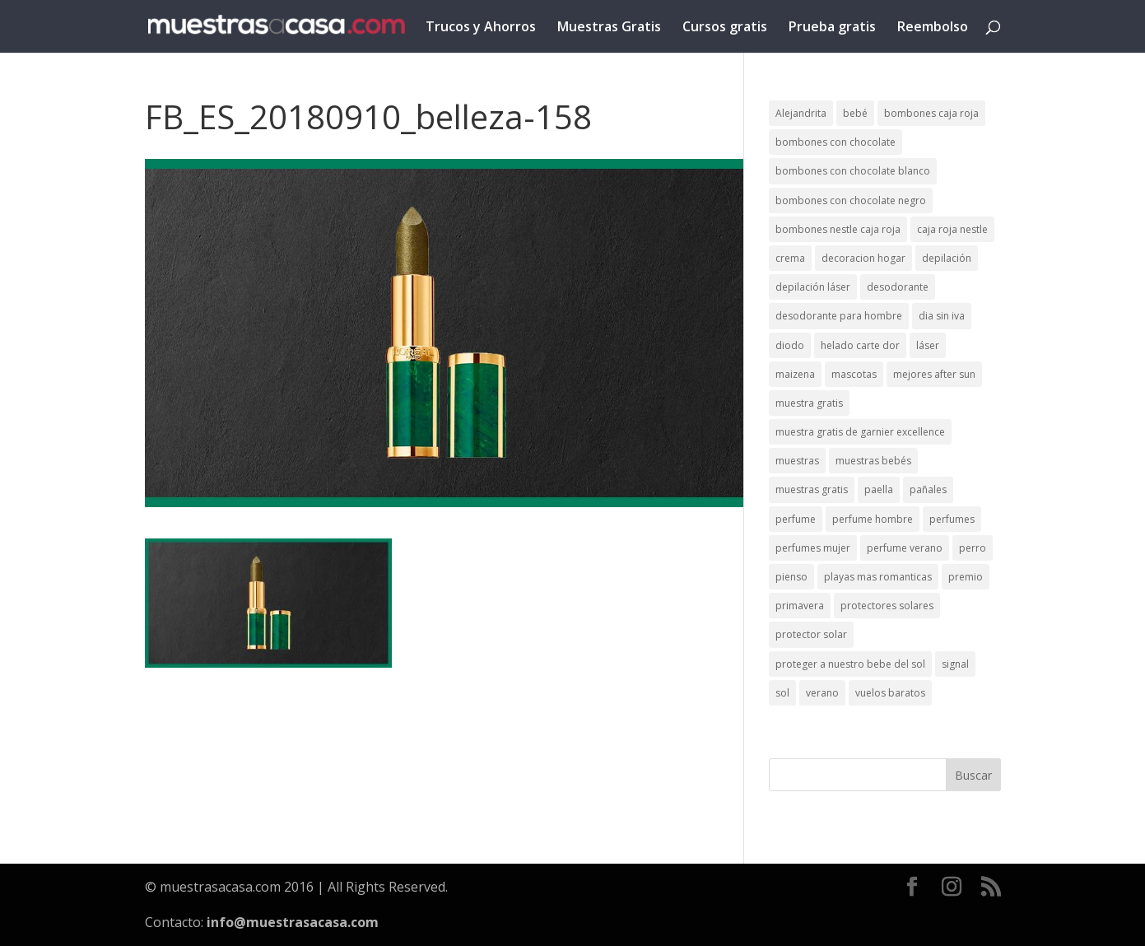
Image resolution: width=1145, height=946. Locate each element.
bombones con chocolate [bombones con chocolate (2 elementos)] (835, 142)
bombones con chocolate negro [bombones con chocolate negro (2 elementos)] (850, 200)
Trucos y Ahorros (481, 28)
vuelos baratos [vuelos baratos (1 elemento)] (890, 693)
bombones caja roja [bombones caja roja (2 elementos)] (931, 113)
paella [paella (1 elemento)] (878, 489)
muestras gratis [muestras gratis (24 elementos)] (811, 489)
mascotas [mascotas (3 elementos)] (854, 374)
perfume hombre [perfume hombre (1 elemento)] (872, 519)
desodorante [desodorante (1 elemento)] (898, 287)
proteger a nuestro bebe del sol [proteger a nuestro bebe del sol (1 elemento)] (850, 664)
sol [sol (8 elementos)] (782, 693)
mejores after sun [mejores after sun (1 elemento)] (934, 374)
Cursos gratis (724, 28)
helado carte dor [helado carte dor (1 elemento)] (860, 345)
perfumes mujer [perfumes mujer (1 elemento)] (812, 548)
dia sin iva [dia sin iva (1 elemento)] (942, 316)
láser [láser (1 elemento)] (927, 345)
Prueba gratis (832, 28)
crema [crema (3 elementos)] (790, 258)
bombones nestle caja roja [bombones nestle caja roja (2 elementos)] (838, 229)
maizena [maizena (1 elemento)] (795, 374)
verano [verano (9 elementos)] (822, 693)
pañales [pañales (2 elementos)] (928, 489)
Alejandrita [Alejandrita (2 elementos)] (800, 113)
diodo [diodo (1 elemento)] (789, 345)
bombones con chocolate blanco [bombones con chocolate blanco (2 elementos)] (852, 171)
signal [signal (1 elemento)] (955, 664)
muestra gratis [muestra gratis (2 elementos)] (809, 403)
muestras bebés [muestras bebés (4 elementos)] (873, 461)
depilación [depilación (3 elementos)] (946, 258)
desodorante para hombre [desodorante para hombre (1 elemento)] (838, 316)
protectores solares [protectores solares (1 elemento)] (886, 606)
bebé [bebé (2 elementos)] (855, 113)
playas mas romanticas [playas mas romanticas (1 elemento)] (878, 577)
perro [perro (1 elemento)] (972, 548)
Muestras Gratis (609, 28)
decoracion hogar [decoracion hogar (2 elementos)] (863, 258)
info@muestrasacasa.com (293, 922)
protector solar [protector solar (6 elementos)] (811, 634)
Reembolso (932, 28)
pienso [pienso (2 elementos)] (791, 577)
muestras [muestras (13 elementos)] (797, 461)
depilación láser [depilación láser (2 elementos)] (812, 287)
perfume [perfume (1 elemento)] (795, 519)
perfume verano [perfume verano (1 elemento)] (905, 548)
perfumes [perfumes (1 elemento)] (952, 519)
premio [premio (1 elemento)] (965, 577)
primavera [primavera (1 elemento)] (799, 606)
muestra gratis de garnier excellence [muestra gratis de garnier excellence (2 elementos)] (860, 432)
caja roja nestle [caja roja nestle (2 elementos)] (952, 229)
